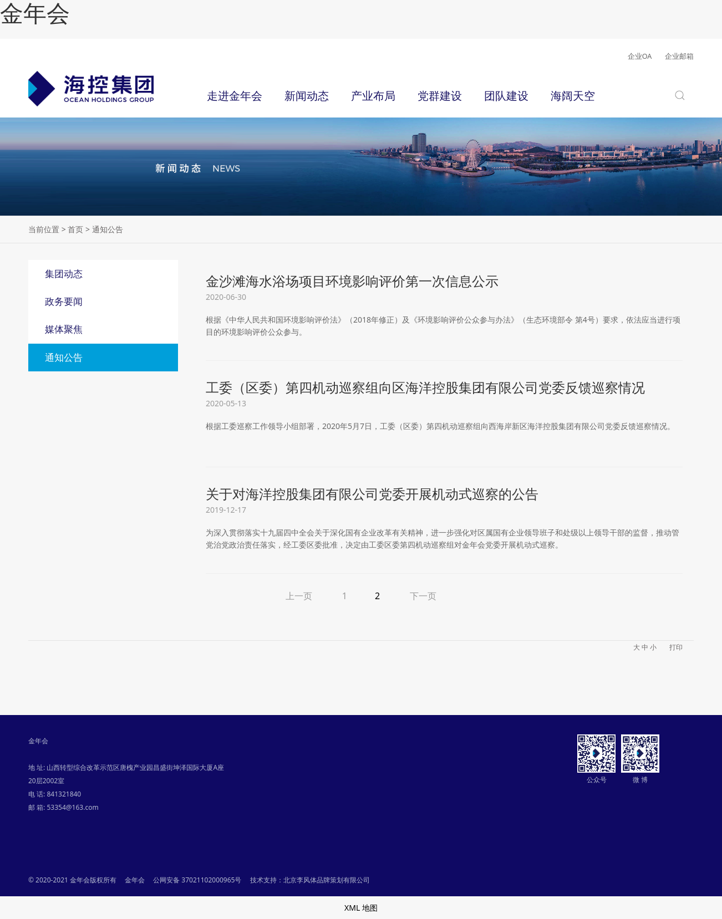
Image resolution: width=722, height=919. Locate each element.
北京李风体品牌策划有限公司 (326, 880)
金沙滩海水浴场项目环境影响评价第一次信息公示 (352, 281)
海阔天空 (573, 95)
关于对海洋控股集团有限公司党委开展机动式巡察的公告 (372, 493)
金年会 (35, 13)
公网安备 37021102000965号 (197, 880)
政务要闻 (64, 301)
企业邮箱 (679, 56)
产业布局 (373, 95)
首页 (75, 229)
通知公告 (64, 357)
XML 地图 (361, 907)
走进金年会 (234, 95)
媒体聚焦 (64, 329)
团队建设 (506, 95)
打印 (676, 647)
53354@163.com (72, 807)
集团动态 (64, 273)
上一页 (299, 596)
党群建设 (440, 95)
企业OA (640, 56)
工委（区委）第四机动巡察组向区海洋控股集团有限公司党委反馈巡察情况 (425, 387)
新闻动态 (306, 95)
